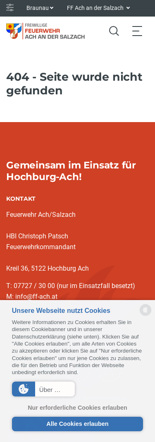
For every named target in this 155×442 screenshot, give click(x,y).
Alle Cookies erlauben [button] (77, 423)
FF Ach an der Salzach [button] (96, 8)
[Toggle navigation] (137, 31)
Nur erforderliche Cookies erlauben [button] (77, 407)
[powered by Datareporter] (145, 315)
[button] (43, 389)
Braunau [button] (37, 8)
